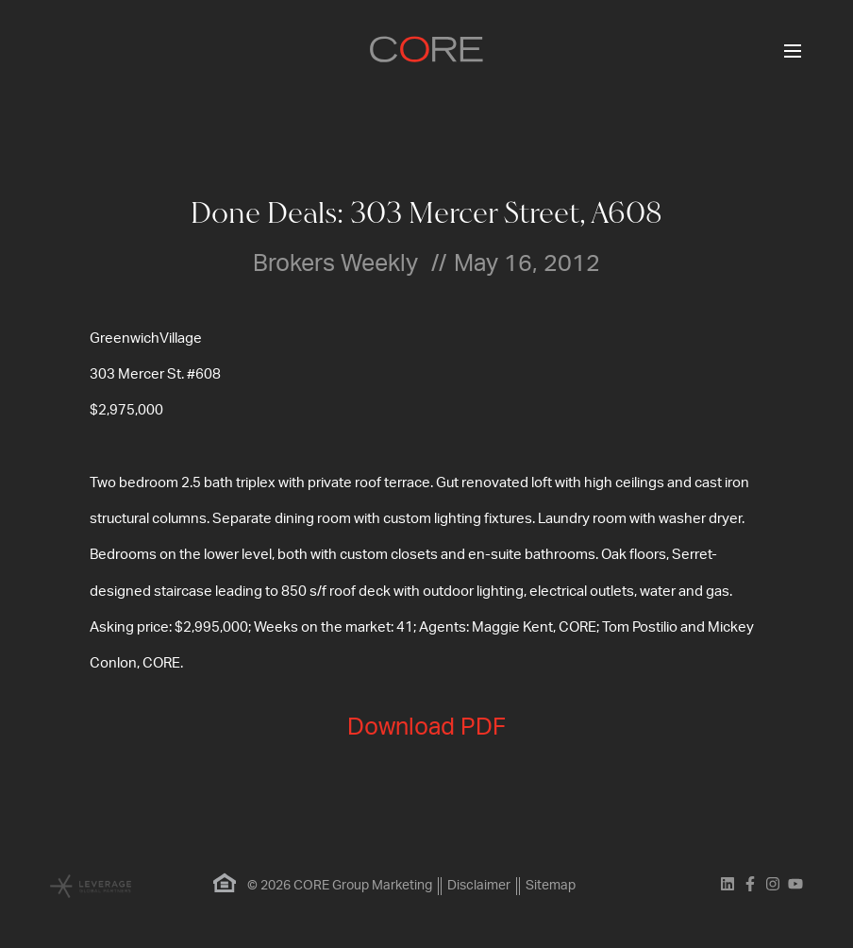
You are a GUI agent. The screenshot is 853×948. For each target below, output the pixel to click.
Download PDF (426, 727)
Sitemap (551, 885)
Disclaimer (478, 885)
